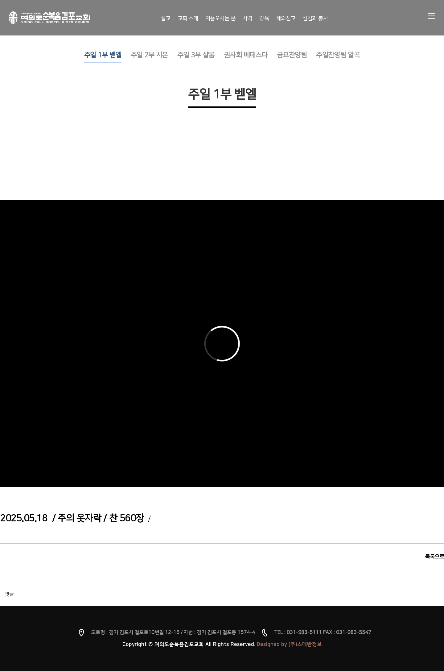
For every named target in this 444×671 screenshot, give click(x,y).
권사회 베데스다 (246, 55)
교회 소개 (188, 18)
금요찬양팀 (292, 55)
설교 (165, 18)
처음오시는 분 (220, 18)
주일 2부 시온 (149, 55)
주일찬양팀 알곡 (338, 55)
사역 (247, 18)
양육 (264, 18)
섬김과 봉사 (315, 18)
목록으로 (434, 557)
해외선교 (285, 18)
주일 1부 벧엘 (102, 55)
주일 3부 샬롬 (196, 55)
